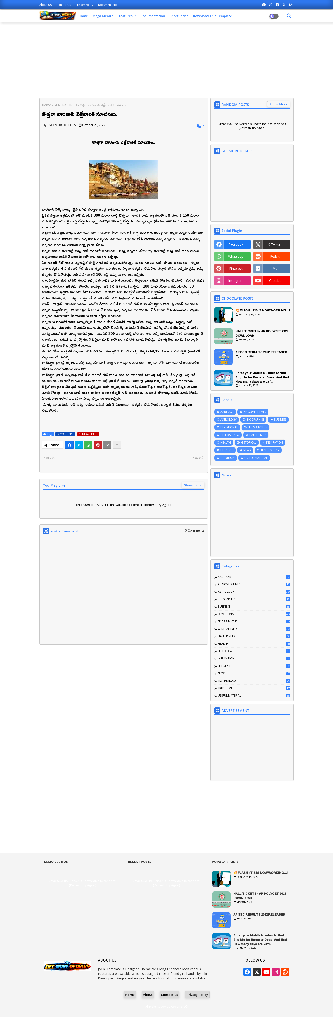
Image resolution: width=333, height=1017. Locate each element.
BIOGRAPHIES (255, 419)
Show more (193, 485)
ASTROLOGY (228, 419)
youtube (275, 280)
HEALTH (225, 442)
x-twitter (275, 244)
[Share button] (117, 445)
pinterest (236, 268)
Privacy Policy (85, 5)
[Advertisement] (166, 59)
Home (83, 16)
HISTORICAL (248, 442)
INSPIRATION (274, 442)
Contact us (63, 5)
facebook (235, 244)
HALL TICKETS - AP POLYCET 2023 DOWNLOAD (261, 333)
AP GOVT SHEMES (255, 412)
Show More (278, 104)
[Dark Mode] (289, 16)
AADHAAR (227, 412)
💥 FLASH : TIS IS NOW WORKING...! (262, 310)
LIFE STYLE (226, 450)
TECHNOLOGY (270, 450)
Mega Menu (101, 16)
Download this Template (212, 16)
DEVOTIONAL (65, 434)
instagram (236, 280)
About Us (45, 5)
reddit (275, 256)
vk (275, 268)
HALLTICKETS (257, 435)
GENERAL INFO (65, 105)
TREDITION (227, 458)
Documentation (108, 5)
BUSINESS (280, 419)
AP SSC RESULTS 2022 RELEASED (261, 352)
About (148, 994)
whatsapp (235, 256)
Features (126, 16)
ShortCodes (179, 16)
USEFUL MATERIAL (256, 458)
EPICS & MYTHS (257, 427)
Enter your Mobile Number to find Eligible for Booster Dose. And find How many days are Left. (262, 377)
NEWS (247, 450)
